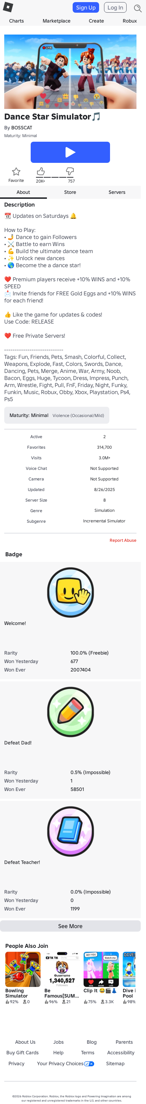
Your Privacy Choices (65, 1063)
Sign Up (86, 7)
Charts (16, 21)
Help (58, 1052)
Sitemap (115, 1063)
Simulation (105, 510)
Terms (88, 1052)
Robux (130, 21)
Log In (115, 7)
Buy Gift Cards (22, 1052)
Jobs (58, 1042)
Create (96, 21)
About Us (25, 1042)
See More (70, 926)
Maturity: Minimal (20, 135)
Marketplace (57, 21)
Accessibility (120, 1052)
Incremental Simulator (104, 520)
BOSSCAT (21, 127)
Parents (124, 1042)
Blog (92, 1042)
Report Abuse (123, 540)
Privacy (16, 1063)
